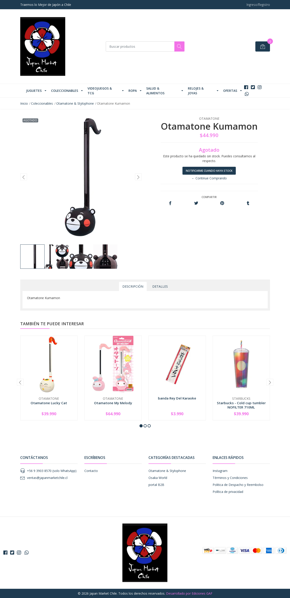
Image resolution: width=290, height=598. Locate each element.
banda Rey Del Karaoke (177, 398)
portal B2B (156, 485)
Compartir (209, 197)
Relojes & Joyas (196, 90)
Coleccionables (64, 90)
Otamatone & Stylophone (75, 103)
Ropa (132, 90)
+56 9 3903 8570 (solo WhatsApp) (51, 471)
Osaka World (157, 478)
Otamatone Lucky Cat (49, 403)
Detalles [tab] (160, 286)
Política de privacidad (228, 492)
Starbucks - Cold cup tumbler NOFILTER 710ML (241, 405)
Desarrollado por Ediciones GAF (189, 593)
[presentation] (23, 177)
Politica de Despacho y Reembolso (238, 485)
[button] (141, 425)
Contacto (91, 471)
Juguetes (34, 90)
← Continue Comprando (209, 178)
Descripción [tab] (132, 286)
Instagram (220, 471)
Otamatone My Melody (113, 403)
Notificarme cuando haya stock (209, 171)
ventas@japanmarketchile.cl (47, 478)
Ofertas (230, 90)
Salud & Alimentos (155, 90)
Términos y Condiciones (230, 478)
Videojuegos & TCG (100, 90)
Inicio (24, 103)
